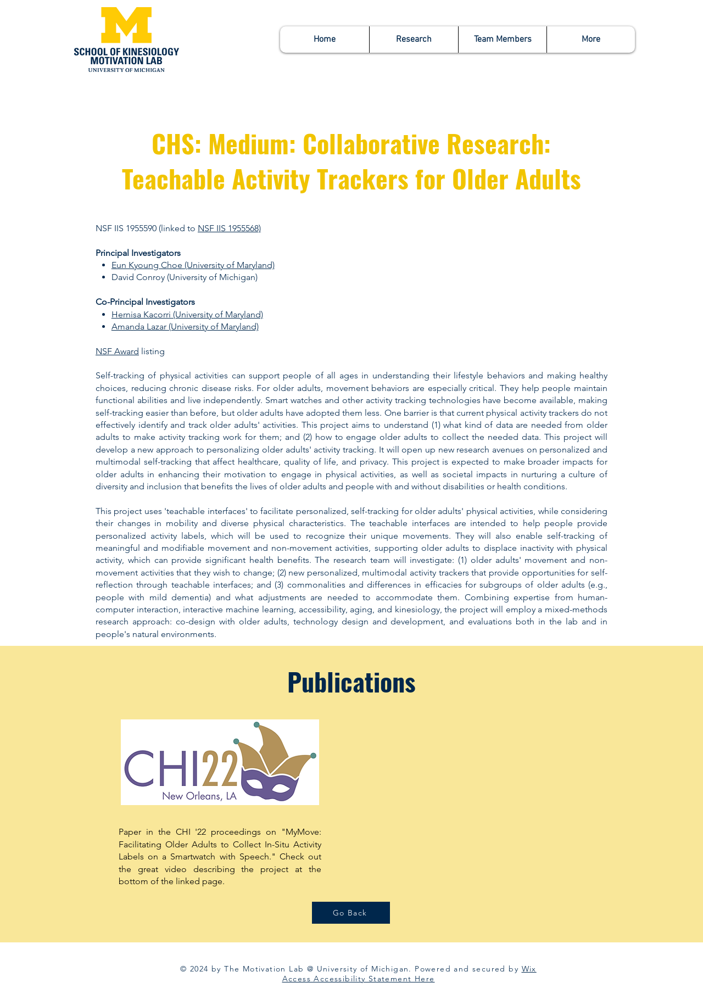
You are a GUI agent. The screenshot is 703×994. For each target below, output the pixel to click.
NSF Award (117, 351)
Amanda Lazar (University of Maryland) (185, 326)
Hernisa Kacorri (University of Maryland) (187, 314)
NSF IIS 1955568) (229, 228)
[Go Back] (351, 913)
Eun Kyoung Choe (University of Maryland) (193, 265)
